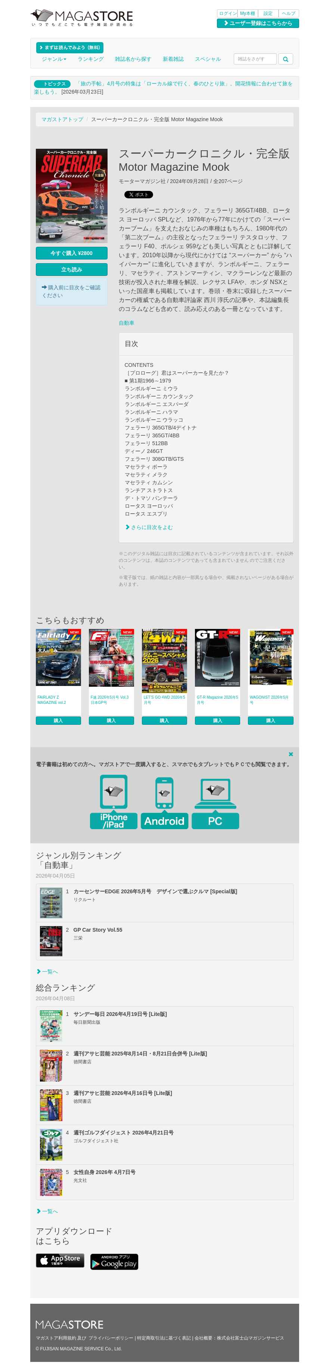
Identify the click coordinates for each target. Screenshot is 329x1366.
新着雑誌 (173, 59)
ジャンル (54, 59)
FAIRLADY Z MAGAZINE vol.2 (52, 700)
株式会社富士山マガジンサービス (250, 1338)
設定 (268, 13)
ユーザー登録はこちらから (258, 23)
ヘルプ (288, 13)
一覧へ (47, 972)
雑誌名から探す (133, 59)
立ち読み (71, 270)
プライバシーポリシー (111, 1338)
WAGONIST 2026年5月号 (269, 700)
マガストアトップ (62, 119)
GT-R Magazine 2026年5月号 (217, 700)
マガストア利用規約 (56, 1338)
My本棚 (247, 13)
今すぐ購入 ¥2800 (71, 253)
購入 (58, 720)
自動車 (126, 323)
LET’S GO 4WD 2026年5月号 (164, 700)
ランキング (91, 59)
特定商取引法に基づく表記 (164, 1338)
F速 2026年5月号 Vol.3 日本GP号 (110, 700)
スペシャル (208, 59)
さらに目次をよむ (149, 527)
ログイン (228, 13)
